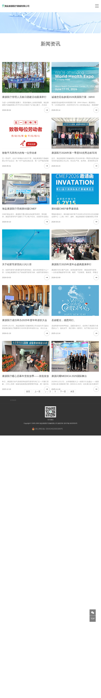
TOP (93, 619)
